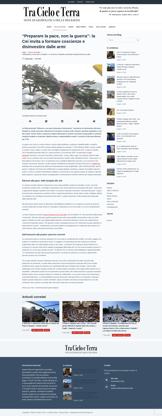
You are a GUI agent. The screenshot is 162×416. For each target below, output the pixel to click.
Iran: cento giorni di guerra (126, 110)
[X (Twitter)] (46, 121)
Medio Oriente (81, 27)
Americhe (112, 27)
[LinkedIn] (62, 121)
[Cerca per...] (121, 40)
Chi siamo (71, 2)
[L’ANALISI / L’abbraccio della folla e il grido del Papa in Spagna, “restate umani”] (40, 311)
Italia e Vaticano (60, 27)
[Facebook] (30, 121)
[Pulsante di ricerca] (138, 40)
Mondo (49, 27)
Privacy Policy (64, 412)
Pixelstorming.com (86, 412)
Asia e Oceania (101, 27)
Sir (29, 288)
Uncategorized (112, 207)
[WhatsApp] (78, 121)
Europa (70, 27)
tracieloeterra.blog (117, 379)
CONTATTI (80, 2)
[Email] (94, 121)
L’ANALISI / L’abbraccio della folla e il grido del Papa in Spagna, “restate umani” (128, 67)
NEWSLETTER (90, 2)
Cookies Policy (52, 412)
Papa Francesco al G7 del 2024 (55, 215)
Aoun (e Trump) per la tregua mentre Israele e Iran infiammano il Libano (128, 54)
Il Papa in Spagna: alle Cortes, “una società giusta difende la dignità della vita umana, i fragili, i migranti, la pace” (79, 325)
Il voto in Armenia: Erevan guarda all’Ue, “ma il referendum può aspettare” (128, 136)
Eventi (109, 220)
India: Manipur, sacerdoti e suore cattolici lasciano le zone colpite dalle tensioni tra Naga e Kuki (128, 158)
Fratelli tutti (96, 163)
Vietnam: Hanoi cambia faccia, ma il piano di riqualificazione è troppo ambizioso (127, 171)
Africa (91, 27)
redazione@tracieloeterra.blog (122, 386)
